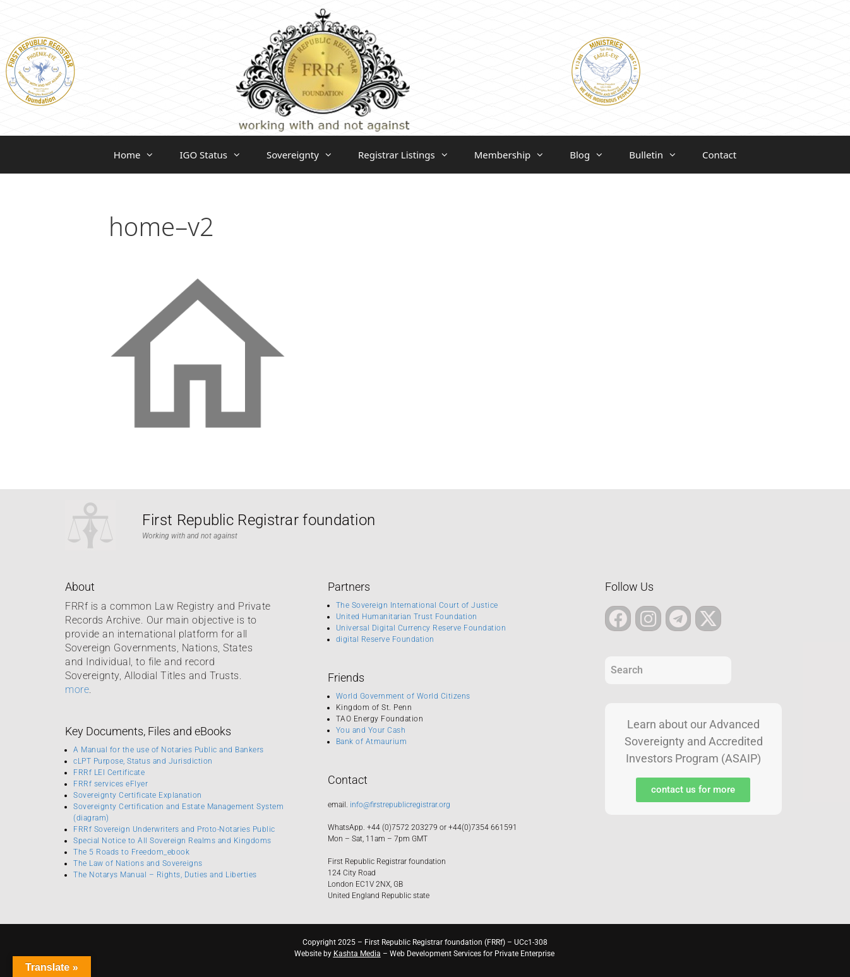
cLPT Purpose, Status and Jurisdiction (143, 761)
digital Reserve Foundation (385, 639)
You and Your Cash (371, 730)
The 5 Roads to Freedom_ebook (131, 852)
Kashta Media (357, 953)
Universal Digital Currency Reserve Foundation (421, 628)
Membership (516, 155)
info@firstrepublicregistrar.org (400, 804)
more (77, 690)
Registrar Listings (410, 155)
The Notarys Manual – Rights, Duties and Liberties (165, 874)
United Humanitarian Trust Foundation (406, 616)
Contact (719, 154)
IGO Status (216, 155)
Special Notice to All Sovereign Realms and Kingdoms (172, 840)
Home (140, 155)
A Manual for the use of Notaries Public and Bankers (168, 749)
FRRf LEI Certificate (109, 772)
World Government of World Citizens (403, 696)
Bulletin (659, 155)
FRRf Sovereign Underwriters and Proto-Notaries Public (174, 829)
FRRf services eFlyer (110, 783)
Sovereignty (305, 155)
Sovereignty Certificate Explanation (137, 795)
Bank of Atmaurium (371, 741)
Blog (593, 155)
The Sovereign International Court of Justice (417, 605)
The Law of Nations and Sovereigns (138, 863)
